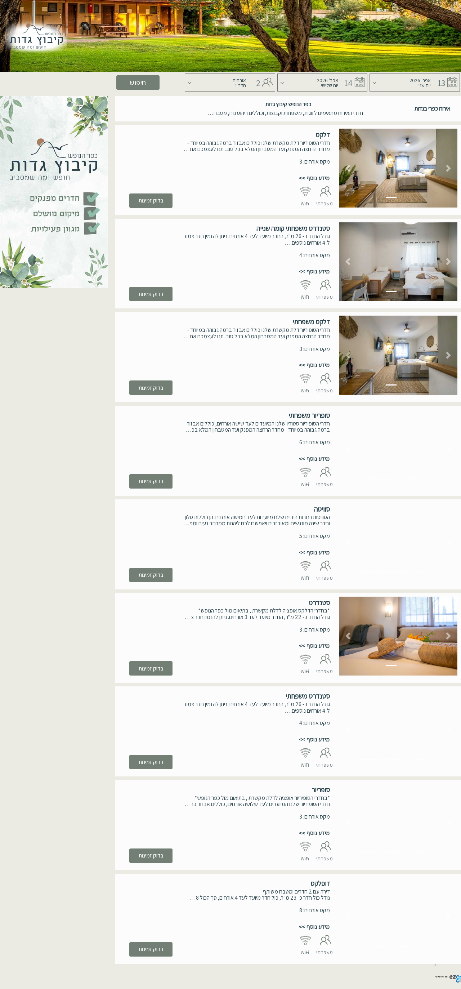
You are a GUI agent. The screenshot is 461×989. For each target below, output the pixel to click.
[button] (348, 168)
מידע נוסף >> (314, 178)
